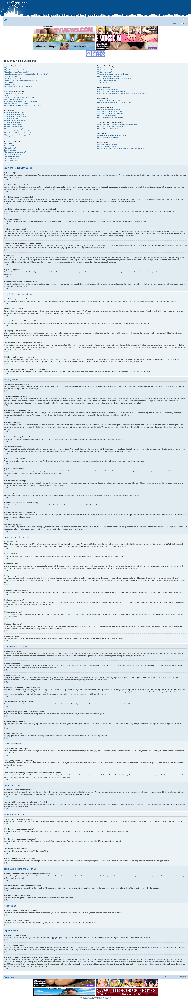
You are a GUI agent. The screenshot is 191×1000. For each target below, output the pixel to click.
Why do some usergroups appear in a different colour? (114, 78)
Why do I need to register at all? (14, 70)
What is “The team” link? (105, 82)
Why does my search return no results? (110, 111)
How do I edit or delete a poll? (13, 122)
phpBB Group (62, 937)
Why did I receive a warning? (13, 129)
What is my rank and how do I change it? (17, 103)
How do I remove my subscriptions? (108, 128)
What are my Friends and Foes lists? (109, 100)
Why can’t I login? (9, 68)
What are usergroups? (104, 72)
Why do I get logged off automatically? (16, 72)
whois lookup (149, 959)
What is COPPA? (9, 82)
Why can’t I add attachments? (13, 126)
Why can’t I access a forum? (13, 125)
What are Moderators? (104, 70)
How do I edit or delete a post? (14, 114)
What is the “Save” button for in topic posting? (18, 133)
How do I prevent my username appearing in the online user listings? (26, 74)
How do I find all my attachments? (108, 137)
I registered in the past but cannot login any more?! (20, 80)
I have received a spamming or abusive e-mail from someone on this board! (121, 93)
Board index (10, 20)
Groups (167, 977)
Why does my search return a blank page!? (111, 113)
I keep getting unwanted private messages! (111, 91)
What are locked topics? (11, 158)
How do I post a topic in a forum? (14, 112)
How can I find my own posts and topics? (110, 117)
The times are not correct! (12, 95)
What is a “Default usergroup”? (107, 80)
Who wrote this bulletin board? (107, 144)
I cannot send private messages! (107, 89)
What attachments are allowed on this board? (111, 135)
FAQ (184, 23)
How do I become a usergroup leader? (109, 76)
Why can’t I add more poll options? (15, 120)
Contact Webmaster (89, 998)
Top (7, 179)
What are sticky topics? (11, 156)
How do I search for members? (107, 115)
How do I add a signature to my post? (16, 116)
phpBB (89, 997)
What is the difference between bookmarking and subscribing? (117, 124)
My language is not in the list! (13, 99)
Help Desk (175, 23)
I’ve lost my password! (11, 76)
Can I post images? (10, 150)
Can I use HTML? (9, 146)
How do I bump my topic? (12, 137)
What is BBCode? (9, 144)
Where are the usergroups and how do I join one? (113, 74)
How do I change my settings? (13, 93)
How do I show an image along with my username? (20, 101)
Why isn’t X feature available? (106, 146)
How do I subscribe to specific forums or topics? (112, 126)
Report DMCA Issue (102, 998)
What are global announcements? (15, 152)
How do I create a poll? (11, 118)
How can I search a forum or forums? (109, 109)
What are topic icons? (11, 160)
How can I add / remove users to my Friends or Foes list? (115, 102)
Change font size (185, 19)
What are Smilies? (10, 148)
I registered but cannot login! (13, 78)
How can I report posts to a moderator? (16, 131)
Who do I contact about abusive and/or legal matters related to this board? (121, 148)
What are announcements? (12, 154)
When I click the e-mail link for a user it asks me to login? (22, 105)
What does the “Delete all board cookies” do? (18, 86)
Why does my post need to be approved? (17, 135)
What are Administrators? (105, 68)
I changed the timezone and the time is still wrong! (20, 97)
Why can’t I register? (10, 84)
